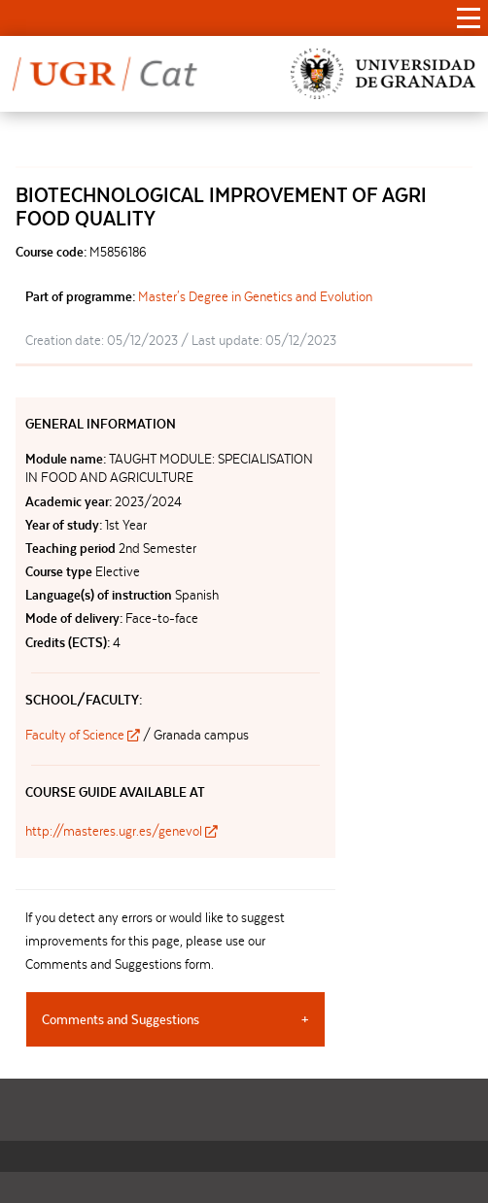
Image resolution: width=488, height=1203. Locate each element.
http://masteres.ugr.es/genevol (121, 831)
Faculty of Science (84, 734)
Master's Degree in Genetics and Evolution (255, 296)
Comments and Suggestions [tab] (120, 1019)
